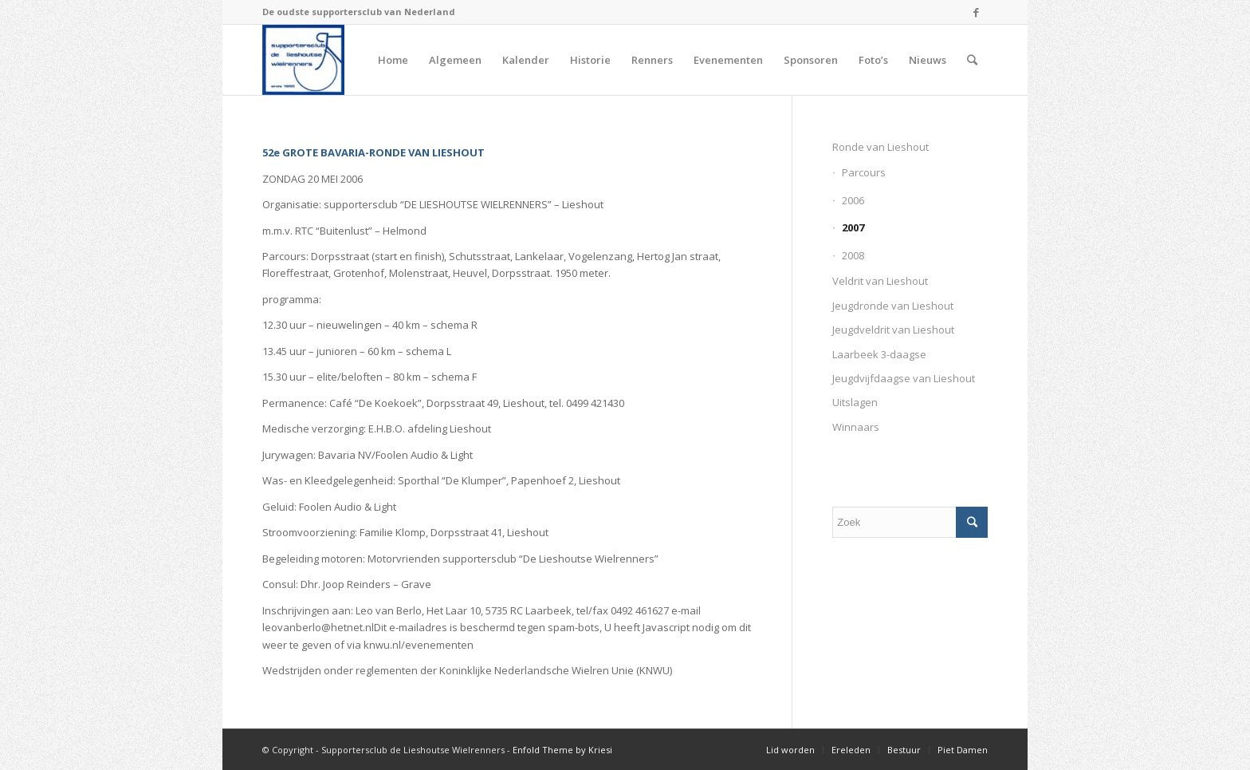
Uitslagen (855, 402)
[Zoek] (972, 60)
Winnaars (855, 427)
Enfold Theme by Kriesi (562, 750)
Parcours (864, 172)
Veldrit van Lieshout (880, 281)
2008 (853, 255)
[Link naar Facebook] (976, 12)
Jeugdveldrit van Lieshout (893, 329)
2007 (853, 227)
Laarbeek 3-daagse (879, 354)
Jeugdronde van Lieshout (892, 305)
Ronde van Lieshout (880, 147)
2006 (853, 200)
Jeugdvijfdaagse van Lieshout (903, 378)
